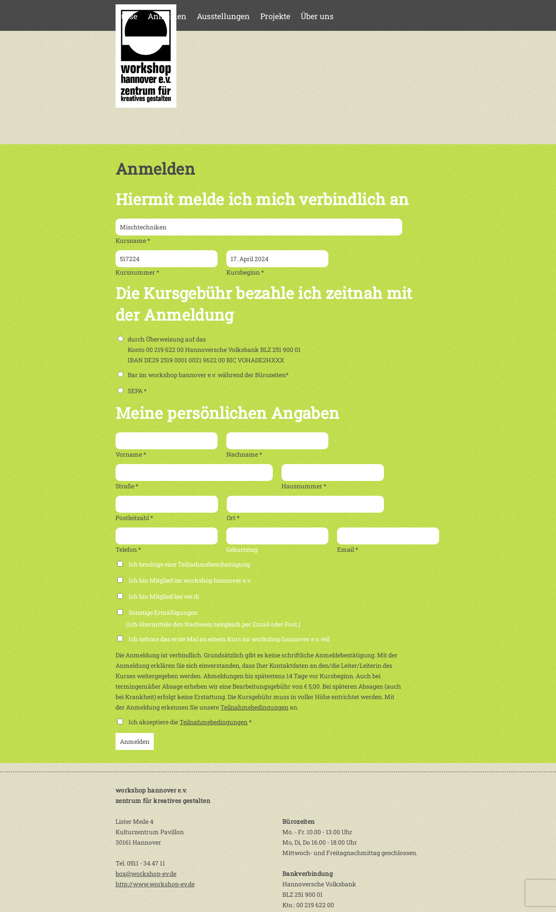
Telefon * (128, 549)
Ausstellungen (223, 16)
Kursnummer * (137, 272)
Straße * (127, 486)
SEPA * (132, 391)
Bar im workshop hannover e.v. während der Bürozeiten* (203, 375)
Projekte (275, 16)
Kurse (126, 16)
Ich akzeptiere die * (190, 722)
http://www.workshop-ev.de (155, 884)
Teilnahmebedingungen (254, 707)
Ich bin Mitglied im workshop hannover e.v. (190, 580)
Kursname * (133, 240)
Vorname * (131, 454)
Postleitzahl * (134, 518)
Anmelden (167, 16)
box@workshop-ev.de (146, 873)
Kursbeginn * (245, 272)
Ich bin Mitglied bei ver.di (164, 596)
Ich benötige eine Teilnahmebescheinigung (189, 564)
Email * (347, 549)
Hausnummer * (304, 486)
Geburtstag (242, 549)
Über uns (317, 16)
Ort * (233, 518)
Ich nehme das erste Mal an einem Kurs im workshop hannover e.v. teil (229, 639)
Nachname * (244, 454)
